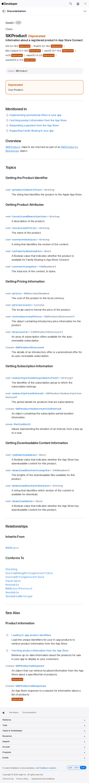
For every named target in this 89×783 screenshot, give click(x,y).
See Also (13, 613)
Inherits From (15, 537)
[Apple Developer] (9, 3)
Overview (13, 141)
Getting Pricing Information (25, 281)
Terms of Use (8, 779)
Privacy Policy (22, 779)
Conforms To (15, 558)
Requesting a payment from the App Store (32, 125)
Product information (20, 623)
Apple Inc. (22, 775)
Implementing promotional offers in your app (33, 115)
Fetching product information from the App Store (36, 120)
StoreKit (9, 22)
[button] (70, 3)
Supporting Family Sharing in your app (29, 131)
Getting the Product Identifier (27, 178)
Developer (14, 712)
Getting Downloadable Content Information (37, 443)
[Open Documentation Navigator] (4, 11)
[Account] (78, 3)
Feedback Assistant (48, 768)
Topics (11, 167)
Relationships (17, 526)
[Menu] (85, 3)
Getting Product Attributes (25, 205)
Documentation (16, 11)
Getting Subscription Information (29, 366)
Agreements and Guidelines (43, 779)
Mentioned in (16, 109)
